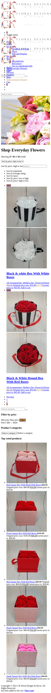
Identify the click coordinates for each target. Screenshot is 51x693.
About (9, 70)
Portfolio (10, 75)
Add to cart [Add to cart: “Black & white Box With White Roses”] (25, 288)
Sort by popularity (14, 171)
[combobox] (25, 433)
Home (9, 67)
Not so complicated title (22, 66)
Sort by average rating (16, 173)
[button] (25, 171)
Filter (22, 420)
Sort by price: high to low (17, 181)
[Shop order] (12, 161)
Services (10, 72)
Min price (5, 420)
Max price (14, 420)
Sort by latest (12, 176)
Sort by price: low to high (17, 178)
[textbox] (25, 433)
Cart (8, 82)
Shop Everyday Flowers (16, 68)
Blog (8, 77)
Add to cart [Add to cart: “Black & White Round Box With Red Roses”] (25, 392)
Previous (10, 397)
